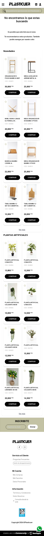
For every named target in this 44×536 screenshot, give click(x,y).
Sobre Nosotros (18, 496)
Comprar (12, 92)
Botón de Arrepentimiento (22, 463)
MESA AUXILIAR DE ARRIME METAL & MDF (30, 78)
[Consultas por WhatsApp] (39, 528)
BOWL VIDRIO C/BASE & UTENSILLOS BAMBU (12, 121)
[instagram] (25, 447)
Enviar (32, 427)
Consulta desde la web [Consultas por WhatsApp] (20, 501)
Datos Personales (19, 482)
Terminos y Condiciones (22, 493)
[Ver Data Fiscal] (22, 512)
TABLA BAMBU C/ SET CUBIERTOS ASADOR (30, 206)
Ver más (22, 230)
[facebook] (19, 447)
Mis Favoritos (18, 478)
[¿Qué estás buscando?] (22, 10)
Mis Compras (18, 475)
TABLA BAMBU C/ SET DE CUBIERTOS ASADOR (11, 206)
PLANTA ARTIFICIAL (31, 345)
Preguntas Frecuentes (21, 459)
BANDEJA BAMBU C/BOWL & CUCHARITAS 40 (11, 163)
